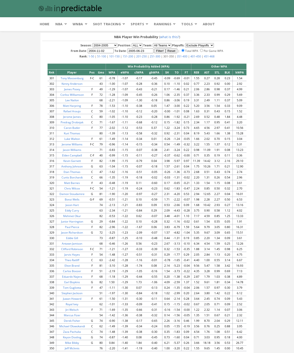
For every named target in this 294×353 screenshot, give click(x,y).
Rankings (162, 24)
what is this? (169, 37)
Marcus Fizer (72, 315)
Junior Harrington (72, 221)
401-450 (195, 56)
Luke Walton (72, 139)
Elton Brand (72, 266)
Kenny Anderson (72, 84)
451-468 (209, 56)
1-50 (91, 56)
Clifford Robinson (72, 249)
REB (196, 72)
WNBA (78, 24)
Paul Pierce (72, 227)
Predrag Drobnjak (72, 122)
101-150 (114, 56)
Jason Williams (72, 150)
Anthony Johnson (72, 166)
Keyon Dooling (72, 337)
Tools (187, 24)
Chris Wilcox (72, 188)
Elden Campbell (72, 155)
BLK (227, 72)
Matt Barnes (72, 183)
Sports (137, 24)
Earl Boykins (72, 282)
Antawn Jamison (72, 244)
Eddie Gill (72, 238)
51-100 (101, 56)
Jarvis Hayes (72, 255)
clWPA (138, 72)
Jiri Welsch (72, 310)
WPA (112, 72)
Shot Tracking (107, 24)
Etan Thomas (72, 172)
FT (186, 72)
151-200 (128, 56)
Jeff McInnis (72, 348)
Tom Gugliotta (72, 288)
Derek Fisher (72, 321)
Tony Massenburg (72, 78)
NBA (59, 24)
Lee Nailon (72, 100)
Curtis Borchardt (72, 177)
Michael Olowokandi (72, 326)
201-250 (141, 56)
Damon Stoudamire (72, 194)
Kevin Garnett (72, 161)
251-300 (155, 56)
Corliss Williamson (72, 95)
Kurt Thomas (72, 133)
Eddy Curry (72, 210)
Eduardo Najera (72, 277)
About (209, 24)
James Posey (72, 89)
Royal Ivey (72, 304)
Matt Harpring (72, 106)
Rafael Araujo (72, 111)
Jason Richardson (72, 232)
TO (177, 72)
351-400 (182, 56)
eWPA (125, 72)
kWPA (239, 72)
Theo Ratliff (72, 260)
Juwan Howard (72, 299)
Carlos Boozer (72, 271)
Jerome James (72, 117)
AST (206, 72)
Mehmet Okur (72, 216)
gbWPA (154, 72)
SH (167, 72)
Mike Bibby (72, 343)
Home (44, 24)
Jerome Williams (72, 144)
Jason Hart (72, 205)
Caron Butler (72, 128)
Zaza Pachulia (72, 332)
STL (217, 72)
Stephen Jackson (72, 293)
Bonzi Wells (72, 199)
